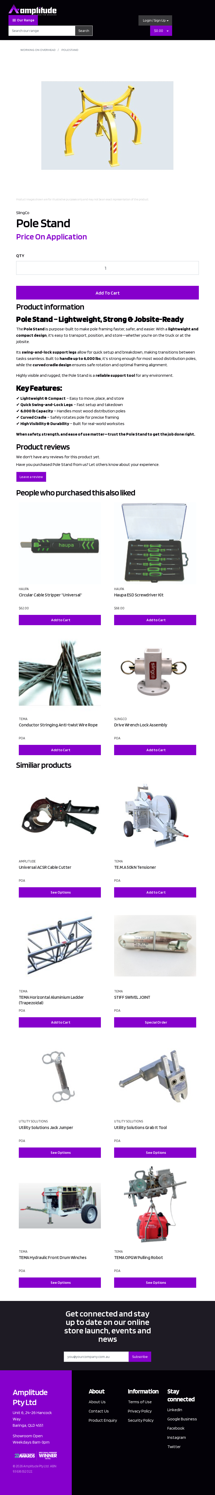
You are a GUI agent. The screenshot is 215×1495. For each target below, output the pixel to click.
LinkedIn (174, 1409)
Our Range (23, 20)
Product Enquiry (103, 1420)
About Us (97, 1401)
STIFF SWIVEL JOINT (132, 997)
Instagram (176, 1437)
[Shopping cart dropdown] (167, 31)
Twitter (174, 1446)
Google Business (182, 1418)
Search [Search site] (83, 30)
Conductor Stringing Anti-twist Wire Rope (58, 724)
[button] (155, 20)
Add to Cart (60, 620)
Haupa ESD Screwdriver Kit (139, 594)
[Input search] (41, 31)
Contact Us (99, 1411)
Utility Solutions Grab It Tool (140, 1127)
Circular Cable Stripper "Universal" (50, 594)
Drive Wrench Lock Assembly (140, 724)
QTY (20, 255)
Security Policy (141, 1420)
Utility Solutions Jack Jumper (46, 1127)
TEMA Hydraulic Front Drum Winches (53, 1257)
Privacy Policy (140, 1411)
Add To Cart (108, 293)
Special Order (156, 1022)
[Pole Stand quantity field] (107, 268)
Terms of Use (140, 1401)
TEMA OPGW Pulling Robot (138, 1257)
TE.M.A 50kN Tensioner (135, 867)
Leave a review (31, 477)
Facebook (176, 1428)
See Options (61, 892)
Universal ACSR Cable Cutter (45, 867)
